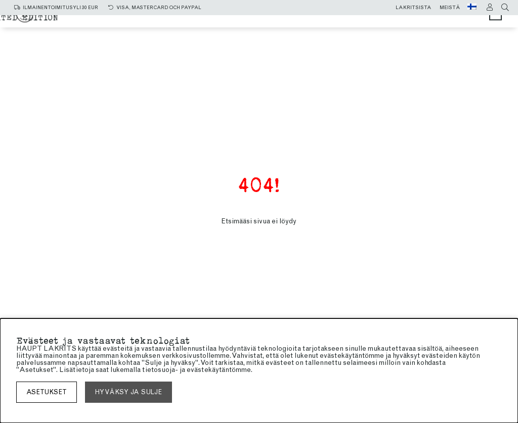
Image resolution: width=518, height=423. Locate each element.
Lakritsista (413, 8)
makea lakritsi (333, 21)
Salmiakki (262, 21)
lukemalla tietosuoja (142, 369)
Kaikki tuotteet (187, 21)
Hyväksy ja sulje (128, 392)
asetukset (46, 392)
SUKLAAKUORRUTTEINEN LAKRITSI (212, 31)
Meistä (450, 8)
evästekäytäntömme (219, 369)
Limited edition (337, 31)
